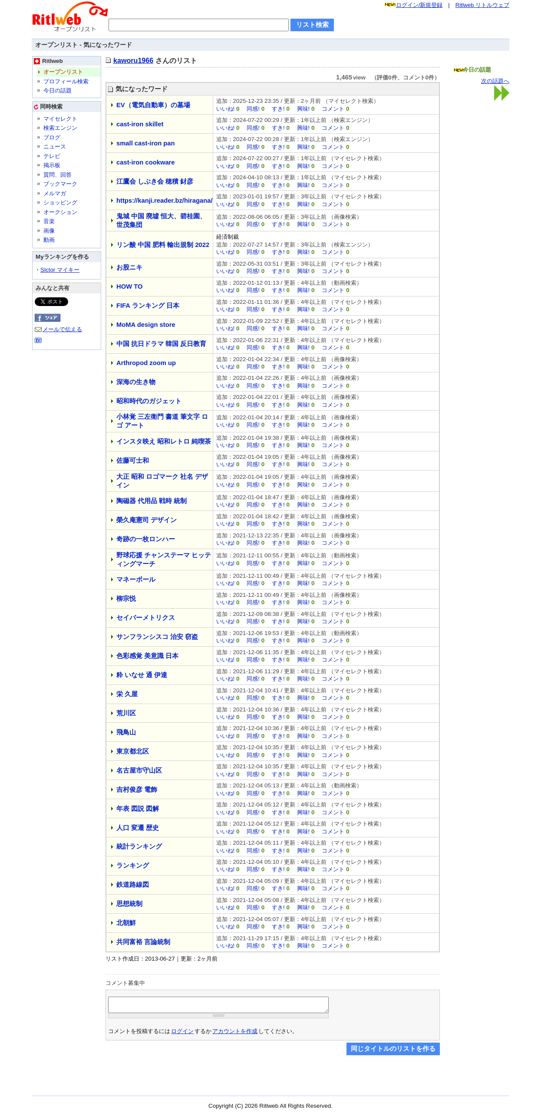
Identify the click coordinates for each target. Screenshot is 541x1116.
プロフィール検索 (66, 81)
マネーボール (135, 579)
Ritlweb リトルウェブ (482, 5)
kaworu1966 (133, 60)
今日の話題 (57, 90)
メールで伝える (62, 329)
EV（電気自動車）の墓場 (153, 105)
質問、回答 (57, 174)
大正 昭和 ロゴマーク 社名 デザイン (162, 481)
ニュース (54, 146)
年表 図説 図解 (137, 808)
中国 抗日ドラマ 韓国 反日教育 (161, 343)
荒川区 (126, 713)
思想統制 (129, 903)
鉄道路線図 (132, 884)
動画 (49, 240)
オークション (60, 212)
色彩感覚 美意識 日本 (147, 655)
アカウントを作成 (234, 1033)
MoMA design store (145, 324)
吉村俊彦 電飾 (136, 789)
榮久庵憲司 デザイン (146, 520)
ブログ (51, 137)
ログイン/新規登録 (419, 5)
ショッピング (60, 202)
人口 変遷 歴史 (137, 827)
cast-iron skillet (139, 124)
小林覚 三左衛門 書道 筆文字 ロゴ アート (162, 421)
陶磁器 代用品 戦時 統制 (151, 500)
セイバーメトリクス (145, 617)
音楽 (49, 221)
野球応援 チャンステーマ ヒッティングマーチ (163, 559)
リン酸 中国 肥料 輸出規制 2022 (162, 244)
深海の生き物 (135, 382)
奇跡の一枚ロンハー (145, 539)
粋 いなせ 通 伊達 (141, 675)
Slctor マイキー (59, 270)
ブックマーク (60, 184)
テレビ (51, 156)
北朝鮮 (126, 922)
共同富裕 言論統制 (143, 941)
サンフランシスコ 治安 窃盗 (157, 636)
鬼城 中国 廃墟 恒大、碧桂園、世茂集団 (161, 220)
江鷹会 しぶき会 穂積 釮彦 (154, 181)
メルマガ (54, 193)
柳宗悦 (126, 598)
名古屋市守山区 (139, 770)
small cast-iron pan (145, 143)
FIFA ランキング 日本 (147, 305)
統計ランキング (139, 846)
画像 (49, 230)
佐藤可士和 (132, 460)
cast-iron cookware (145, 162)
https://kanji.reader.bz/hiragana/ (164, 200)
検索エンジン (60, 128)
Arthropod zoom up (146, 362)
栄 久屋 (127, 694)
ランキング (132, 865)
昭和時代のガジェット (148, 401)
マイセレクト (60, 118)
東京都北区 (132, 751)
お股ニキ (129, 267)
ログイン (182, 1033)
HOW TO (129, 286)
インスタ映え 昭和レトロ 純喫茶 (163, 441)
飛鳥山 (126, 732)
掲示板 (51, 165)
